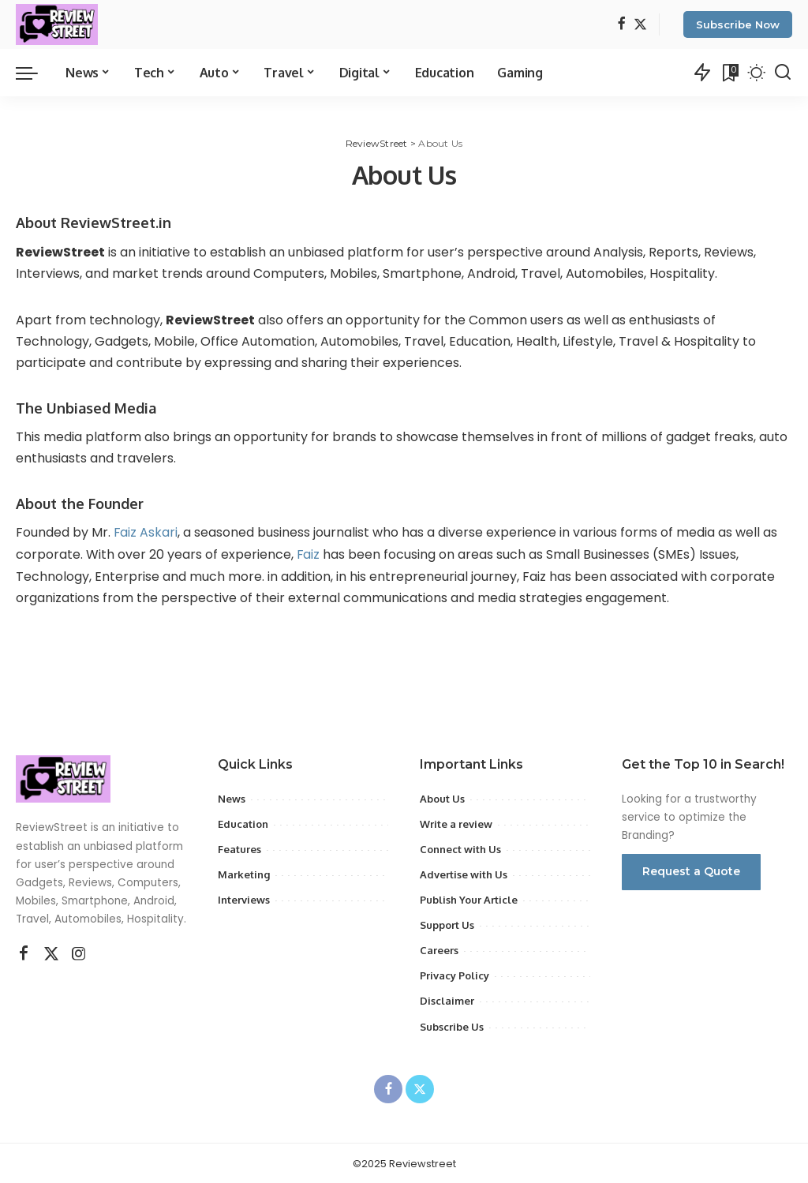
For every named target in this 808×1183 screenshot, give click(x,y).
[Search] (782, 72)
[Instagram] (79, 953)
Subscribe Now (738, 24)
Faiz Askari (146, 532)
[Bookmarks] (729, 72)
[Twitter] (640, 24)
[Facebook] (621, 24)
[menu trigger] (35, 72)
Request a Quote (691, 870)
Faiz (310, 554)
